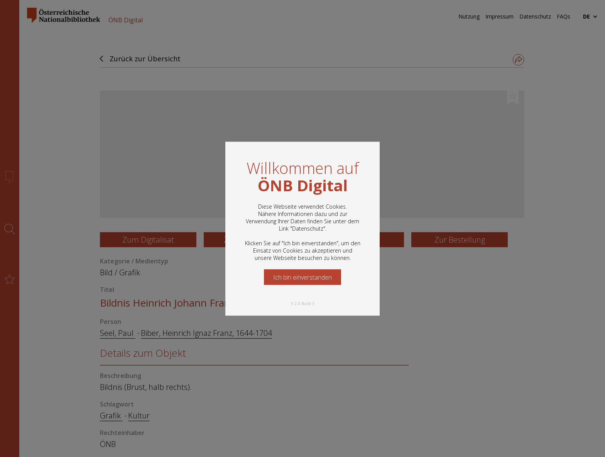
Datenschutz (307, 228)
